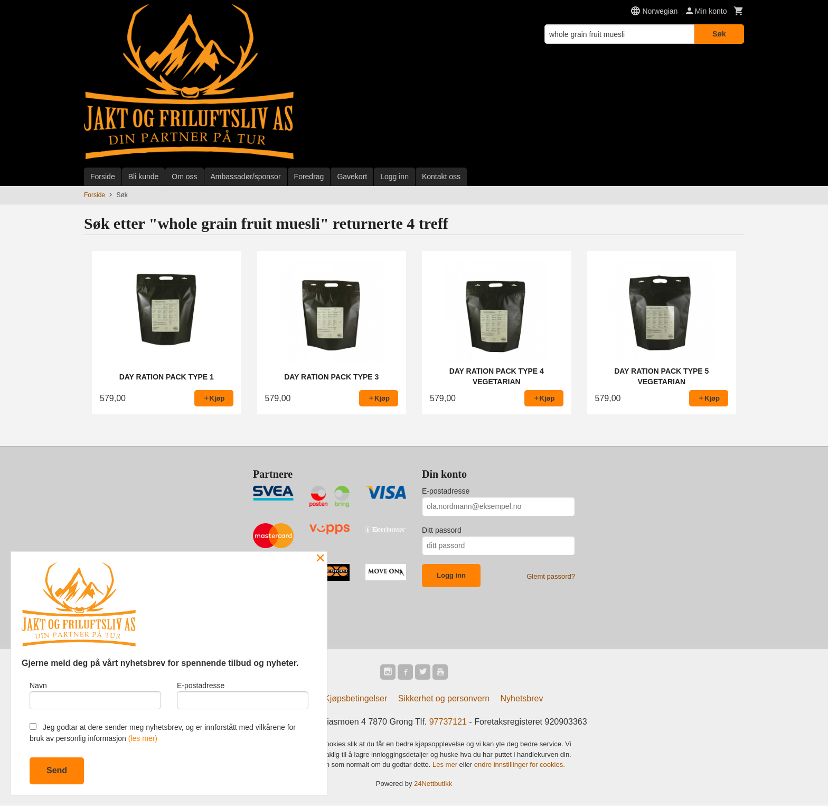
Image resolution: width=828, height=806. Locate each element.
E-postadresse (445, 491)
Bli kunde (143, 176)
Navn (95, 694)
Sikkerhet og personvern (444, 700)
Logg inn (394, 176)
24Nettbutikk (433, 785)
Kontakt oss (441, 176)
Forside (102, 176)
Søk (719, 34)
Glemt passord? (550, 576)
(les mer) (142, 738)
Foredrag (309, 176)
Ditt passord (442, 530)
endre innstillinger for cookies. (519, 766)
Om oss (184, 176)
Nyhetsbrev (522, 700)
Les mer (445, 766)
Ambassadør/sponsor (246, 176)
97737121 (448, 723)
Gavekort (352, 176)
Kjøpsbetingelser (355, 700)
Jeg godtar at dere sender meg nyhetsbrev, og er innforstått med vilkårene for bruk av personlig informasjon (163, 733)
